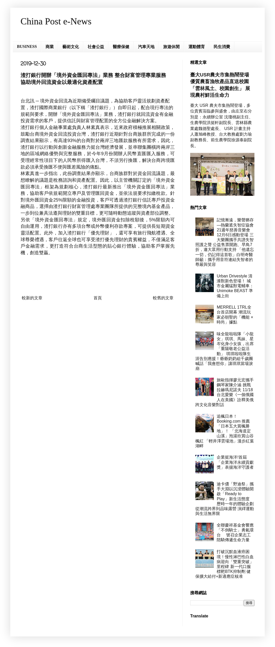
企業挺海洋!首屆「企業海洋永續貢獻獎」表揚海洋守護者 (235, 462)
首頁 (98, 298)
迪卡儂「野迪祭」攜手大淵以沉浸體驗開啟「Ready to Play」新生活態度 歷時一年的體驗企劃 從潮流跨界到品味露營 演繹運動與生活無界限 (224, 499)
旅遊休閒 (171, 47)
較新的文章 (32, 298)
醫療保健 (121, 47)
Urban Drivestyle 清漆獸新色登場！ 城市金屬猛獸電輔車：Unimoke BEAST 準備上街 (235, 286)
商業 (49, 47)
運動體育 (196, 47)
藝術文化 (70, 47)
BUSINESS (27, 46)
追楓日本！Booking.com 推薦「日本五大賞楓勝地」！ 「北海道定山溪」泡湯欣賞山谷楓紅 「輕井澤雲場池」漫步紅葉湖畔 (224, 431)
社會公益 (96, 47)
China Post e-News (56, 21)
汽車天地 (146, 47)
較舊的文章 (163, 298)
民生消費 (222, 47)
